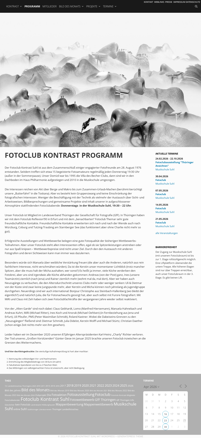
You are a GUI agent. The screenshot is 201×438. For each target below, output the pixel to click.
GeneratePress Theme (130, 436)
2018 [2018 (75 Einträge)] (70, 385)
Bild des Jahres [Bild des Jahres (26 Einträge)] (13, 390)
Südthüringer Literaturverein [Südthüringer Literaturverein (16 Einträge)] (39, 409)
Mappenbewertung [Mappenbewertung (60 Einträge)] (69, 404)
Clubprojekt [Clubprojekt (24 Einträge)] (40, 395)
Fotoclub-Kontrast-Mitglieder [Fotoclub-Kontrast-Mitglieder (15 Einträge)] (123, 395)
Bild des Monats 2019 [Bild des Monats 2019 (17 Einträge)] (59, 390)
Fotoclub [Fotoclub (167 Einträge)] (102, 394)
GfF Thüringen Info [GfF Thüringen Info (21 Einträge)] (125, 400)
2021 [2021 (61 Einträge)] (92, 385)
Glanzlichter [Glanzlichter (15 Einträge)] (10, 405)
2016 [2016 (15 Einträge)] (58, 386)
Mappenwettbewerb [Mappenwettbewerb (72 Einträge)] (98, 404)
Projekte (93, 6)
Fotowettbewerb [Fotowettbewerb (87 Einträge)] (82, 399)
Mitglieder (49, 6)
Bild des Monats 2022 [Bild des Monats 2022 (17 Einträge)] (117, 390)
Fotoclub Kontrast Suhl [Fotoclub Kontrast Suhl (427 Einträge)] (45, 399)
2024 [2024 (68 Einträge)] (115, 385)
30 (165, 426)
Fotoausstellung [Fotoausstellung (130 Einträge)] (80, 394)
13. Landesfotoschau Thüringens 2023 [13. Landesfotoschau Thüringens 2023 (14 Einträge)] (20, 386)
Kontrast (14, 6)
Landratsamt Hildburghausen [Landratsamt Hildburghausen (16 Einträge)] (43, 405)
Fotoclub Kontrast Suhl (81, 436)
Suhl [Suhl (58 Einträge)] (24, 409)
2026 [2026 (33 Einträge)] (130, 385)
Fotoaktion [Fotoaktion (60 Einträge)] (59, 395)
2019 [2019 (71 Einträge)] (77, 385)
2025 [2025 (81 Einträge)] (123, 385)
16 (165, 414)
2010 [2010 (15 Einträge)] (38, 386)
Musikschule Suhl (164, 169)
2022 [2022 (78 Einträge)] (100, 385)
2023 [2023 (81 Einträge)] (108, 385)
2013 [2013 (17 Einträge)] (48, 386)
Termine (110, 6)
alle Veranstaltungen (166, 233)
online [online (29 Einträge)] (16, 409)
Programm (32, 6)
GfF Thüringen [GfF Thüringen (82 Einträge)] (105, 399)
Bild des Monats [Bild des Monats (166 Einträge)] (35, 389)
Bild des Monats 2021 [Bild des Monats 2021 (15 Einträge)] (98, 390)
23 (165, 420)
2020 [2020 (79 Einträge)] (85, 385)
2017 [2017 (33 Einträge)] (63, 385)
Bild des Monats (71, 6)
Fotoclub (160, 180)
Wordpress (108, 436)
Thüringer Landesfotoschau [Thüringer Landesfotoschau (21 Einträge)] (65, 409)
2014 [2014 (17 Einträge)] (53, 386)
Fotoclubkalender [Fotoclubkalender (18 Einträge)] (12, 400)
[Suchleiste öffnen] (196, 6)
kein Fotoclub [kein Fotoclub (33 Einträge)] (22, 404)
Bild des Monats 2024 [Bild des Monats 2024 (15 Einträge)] (26, 395)
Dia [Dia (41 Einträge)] (49, 395)
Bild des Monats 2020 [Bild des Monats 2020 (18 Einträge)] (79, 390)
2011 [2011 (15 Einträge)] (43, 386)
